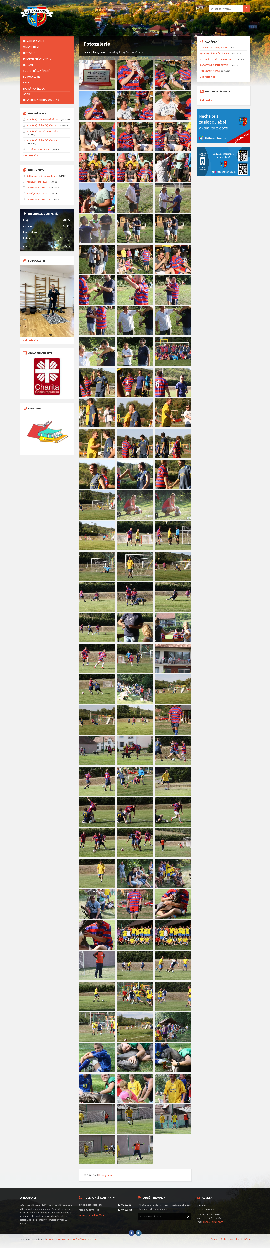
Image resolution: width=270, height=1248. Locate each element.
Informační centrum (37, 59)
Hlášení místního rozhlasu (41, 100)
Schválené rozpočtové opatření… (44, 131)
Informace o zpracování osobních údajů (63, 1239)
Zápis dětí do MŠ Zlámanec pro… (217, 59)
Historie (29, 53)
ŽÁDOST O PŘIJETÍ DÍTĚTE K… (215, 65)
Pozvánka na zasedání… (39, 149)
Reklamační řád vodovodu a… (42, 175)
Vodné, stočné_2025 (37, 193)
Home (87, 52)
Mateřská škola (34, 88)
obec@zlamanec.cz (213, 1221)
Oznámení (29, 65)
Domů (214, 1239)
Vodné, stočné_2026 (37, 181)
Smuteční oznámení (36, 70)
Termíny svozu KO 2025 (38, 199)
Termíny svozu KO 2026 (38, 187)
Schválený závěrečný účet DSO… (43, 140)
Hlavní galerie (105, 1175)
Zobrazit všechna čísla (91, 1215)
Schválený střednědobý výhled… (44, 119)
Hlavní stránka (33, 41)
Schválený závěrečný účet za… (42, 125)
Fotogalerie (99, 52)
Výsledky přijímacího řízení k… (215, 53)
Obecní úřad (31, 47)
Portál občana (243, 1239)
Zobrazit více (30, 155)
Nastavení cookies (90, 1239)
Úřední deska (226, 1239)
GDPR (26, 94)
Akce (26, 82)
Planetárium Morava (210, 70)
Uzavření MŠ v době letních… (215, 47)
